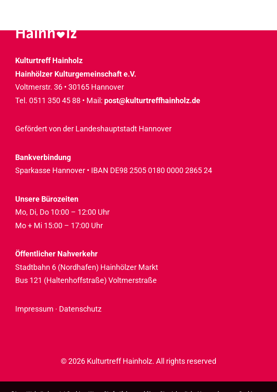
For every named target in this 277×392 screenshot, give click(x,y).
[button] (257, 26)
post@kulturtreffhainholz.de (152, 100)
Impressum (34, 308)
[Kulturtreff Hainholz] (46, 26)
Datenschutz (80, 308)
